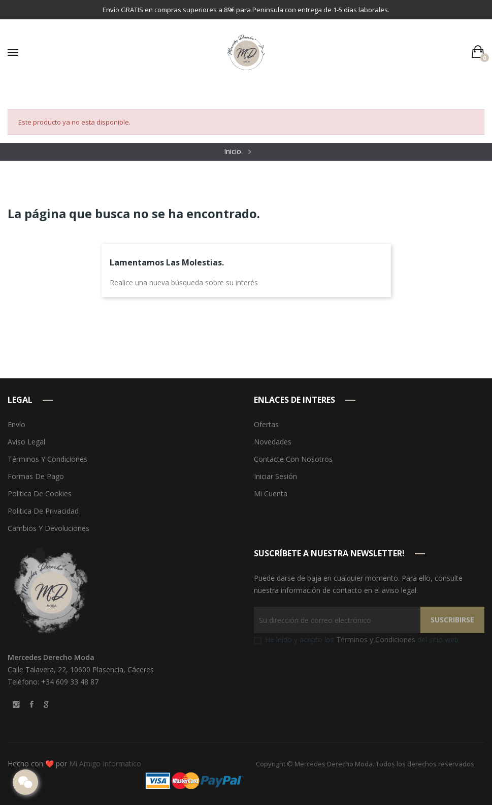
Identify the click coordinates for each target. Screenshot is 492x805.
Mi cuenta (270, 493)
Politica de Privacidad (43, 511)
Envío (16, 424)
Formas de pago (36, 476)
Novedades (272, 441)
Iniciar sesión (275, 476)
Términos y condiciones (47, 459)
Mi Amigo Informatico (105, 763)
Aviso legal (26, 441)
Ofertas (266, 424)
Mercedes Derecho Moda (333, 763)
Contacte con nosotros (293, 459)
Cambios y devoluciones (48, 528)
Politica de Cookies (40, 493)
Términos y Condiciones (375, 639)
